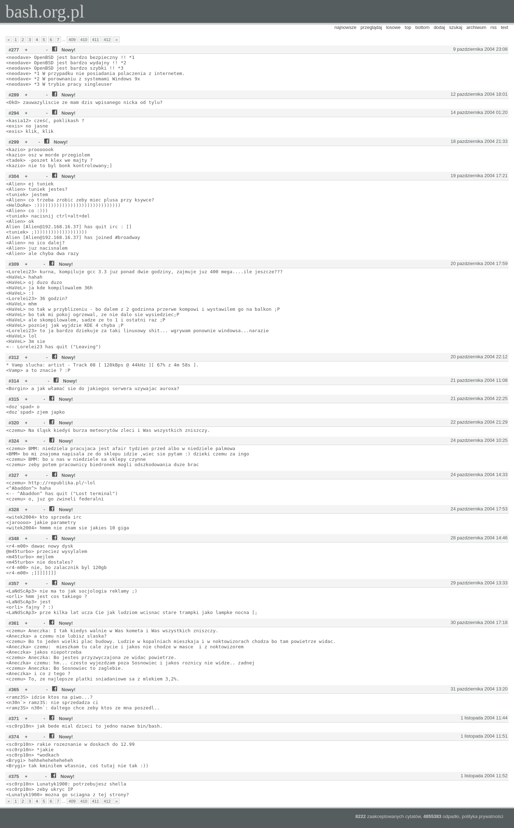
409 (72, 39)
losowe (393, 27)
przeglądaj (371, 27)
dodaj (439, 27)
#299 (14, 142)
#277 (14, 50)
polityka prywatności (482, 816)
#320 (14, 422)
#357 (14, 583)
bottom (422, 27)
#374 (14, 736)
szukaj (455, 27)
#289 (14, 95)
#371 (14, 718)
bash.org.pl (44, 11)
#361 (14, 623)
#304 (14, 176)
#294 (14, 113)
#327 (14, 475)
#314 (14, 381)
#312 (14, 357)
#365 (14, 689)
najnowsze (345, 27)
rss (493, 27)
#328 (14, 509)
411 (95, 39)
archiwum (477, 27)
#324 (14, 441)
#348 (14, 538)
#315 (14, 399)
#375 (14, 776)
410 (83, 39)
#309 (14, 264)
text (504, 27)
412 (107, 39)
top (408, 27)
